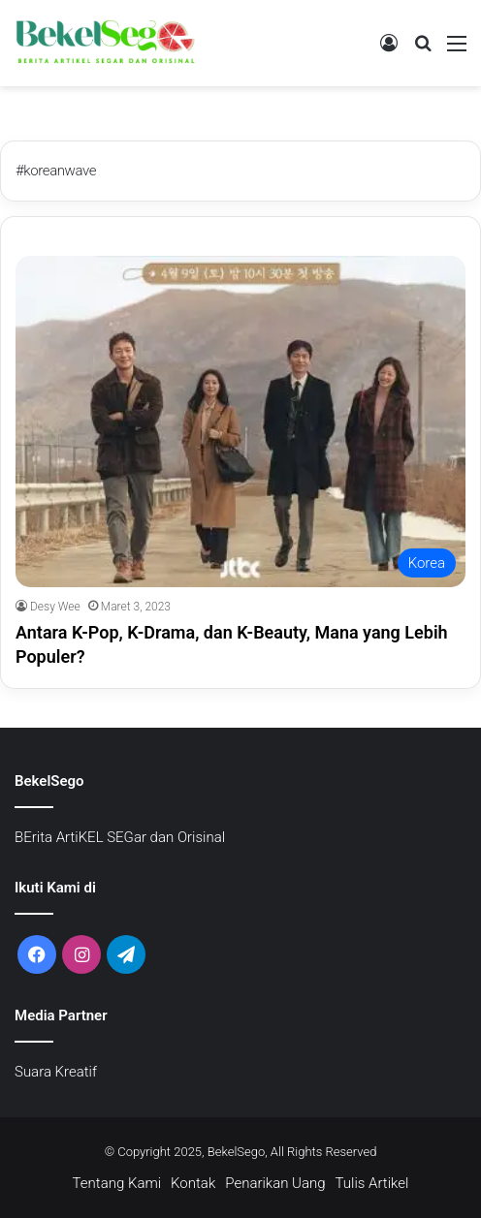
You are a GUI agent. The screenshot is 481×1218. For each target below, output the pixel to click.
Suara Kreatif (56, 1071)
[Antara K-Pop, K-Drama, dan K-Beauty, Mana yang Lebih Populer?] (240, 421)
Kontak (193, 1183)
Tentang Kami (117, 1183)
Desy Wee (55, 606)
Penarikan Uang (275, 1183)
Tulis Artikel (372, 1183)
